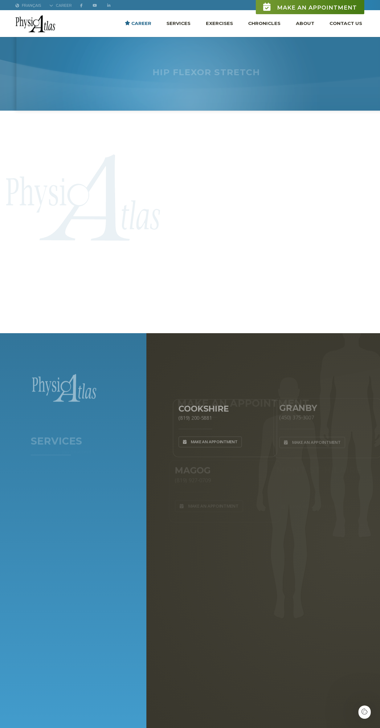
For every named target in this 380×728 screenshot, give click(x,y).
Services (178, 23)
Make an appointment (310, 7)
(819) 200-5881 (193, 417)
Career (138, 23)
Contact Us (345, 23)
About (305, 23)
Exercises (219, 23)
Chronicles (264, 23)
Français (28, 5)
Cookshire (202, 407)
